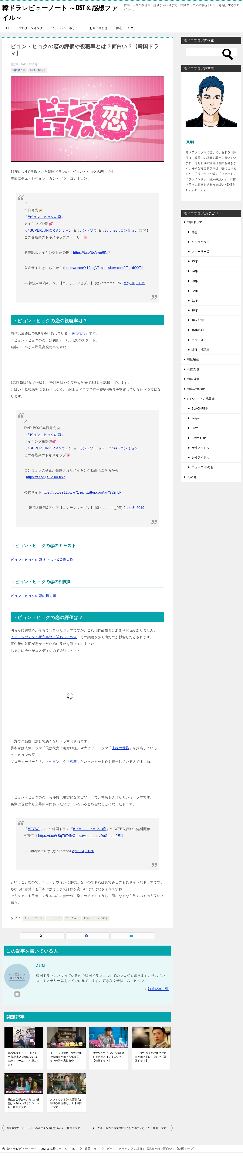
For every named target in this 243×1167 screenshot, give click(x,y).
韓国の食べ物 (196, 388)
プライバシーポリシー (66, 27)
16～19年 (198, 320)
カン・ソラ (54, 917)
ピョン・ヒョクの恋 (96, 917)
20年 (195, 310)
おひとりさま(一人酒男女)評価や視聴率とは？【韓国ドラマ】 (66, 1103)
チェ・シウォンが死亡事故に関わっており (44, 636)
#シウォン (64, 230)
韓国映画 (193, 359)
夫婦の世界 (120, 747)
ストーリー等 (200, 251)
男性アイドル (200, 457)
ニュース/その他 (202, 467)
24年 (195, 271)
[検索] (211, 51)
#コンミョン (128, 230)
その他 (191, 477)
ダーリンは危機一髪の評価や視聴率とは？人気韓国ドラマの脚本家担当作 (66, 1056)
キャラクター (200, 241)
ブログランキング (31, 27)
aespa (196, 418)
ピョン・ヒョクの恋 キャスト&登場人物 (42, 559)
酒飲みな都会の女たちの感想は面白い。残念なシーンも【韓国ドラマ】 (23, 1103)
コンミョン (72, 917)
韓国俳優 (193, 378)
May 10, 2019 (134, 282)
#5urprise (109, 230)
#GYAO (34, 828)
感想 (195, 231)
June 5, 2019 (134, 507)
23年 (195, 280)
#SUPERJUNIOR (41, 230)
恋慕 (73, 761)
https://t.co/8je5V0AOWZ (45, 477)
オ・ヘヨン (51, 761)
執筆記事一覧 (158, 988)
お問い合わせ (98, 27)
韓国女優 (193, 369)
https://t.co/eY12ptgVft (82, 267)
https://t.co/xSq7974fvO (57, 835)
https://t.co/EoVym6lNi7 (91, 252)
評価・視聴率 (37, 69)
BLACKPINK (200, 408)
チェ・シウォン (33, 917)
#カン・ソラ (87, 230)
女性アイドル (200, 447)
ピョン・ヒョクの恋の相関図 (33, 595)
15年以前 (198, 329)
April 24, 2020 (83, 850)
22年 (195, 290)
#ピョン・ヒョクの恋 (44, 216)
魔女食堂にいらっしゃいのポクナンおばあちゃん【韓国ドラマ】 (44, 1127)
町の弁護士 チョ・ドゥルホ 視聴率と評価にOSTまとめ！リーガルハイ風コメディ (23, 1058)
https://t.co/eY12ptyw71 (60, 492)
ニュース (197, 339)
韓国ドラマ (19, 69)
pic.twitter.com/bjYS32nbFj (101, 492)
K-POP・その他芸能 (201, 398)
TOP (7, 27)
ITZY (195, 427)
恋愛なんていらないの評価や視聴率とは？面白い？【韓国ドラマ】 (108, 1056)
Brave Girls (199, 437)
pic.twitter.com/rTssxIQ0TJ (122, 267)
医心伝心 (78, 333)
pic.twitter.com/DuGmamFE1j (100, 835)
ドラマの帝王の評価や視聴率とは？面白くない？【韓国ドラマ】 (151, 1056)
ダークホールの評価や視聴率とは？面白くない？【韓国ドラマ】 (130, 1127)
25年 (195, 261)
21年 (195, 300)
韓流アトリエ (125, 27)
